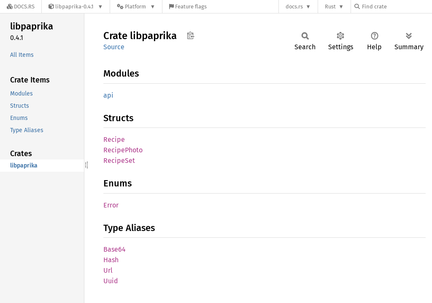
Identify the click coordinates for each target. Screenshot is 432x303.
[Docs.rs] (20, 6)
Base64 (114, 249)
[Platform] (136, 6)
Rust (330, 6)
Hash (111, 260)
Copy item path (190, 35)
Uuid (110, 281)
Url (108, 270)
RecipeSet (119, 161)
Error (111, 205)
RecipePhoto (123, 150)
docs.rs (294, 6)
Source (113, 47)
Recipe (114, 140)
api (108, 95)
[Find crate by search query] (396, 6)
